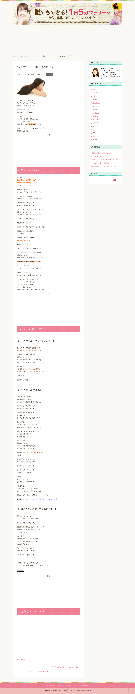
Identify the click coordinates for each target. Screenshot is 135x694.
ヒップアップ (99, 109)
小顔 (93, 96)
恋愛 (93, 129)
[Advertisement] (67, 41)
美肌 (93, 89)
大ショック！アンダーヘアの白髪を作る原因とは (35, 671)
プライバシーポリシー (67, 685)
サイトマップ (85, 685)
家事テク (95, 136)
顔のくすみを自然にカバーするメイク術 (105, 159)
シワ (96, 93)
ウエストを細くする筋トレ (101, 163)
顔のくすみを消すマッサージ (101, 153)
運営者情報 (50, 685)
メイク (97, 99)
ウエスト (98, 106)
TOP (27, 56)
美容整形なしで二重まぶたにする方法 (104, 166)
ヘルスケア (96, 126)
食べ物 (94, 140)
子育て (94, 133)
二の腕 (97, 113)
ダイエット (96, 103)
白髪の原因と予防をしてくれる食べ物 (65, 667)
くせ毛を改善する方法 (99, 156)
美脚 (96, 116)
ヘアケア (49, 74)
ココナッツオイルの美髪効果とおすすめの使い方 (41, 499)
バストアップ (96, 119)
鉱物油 (23, 659)
